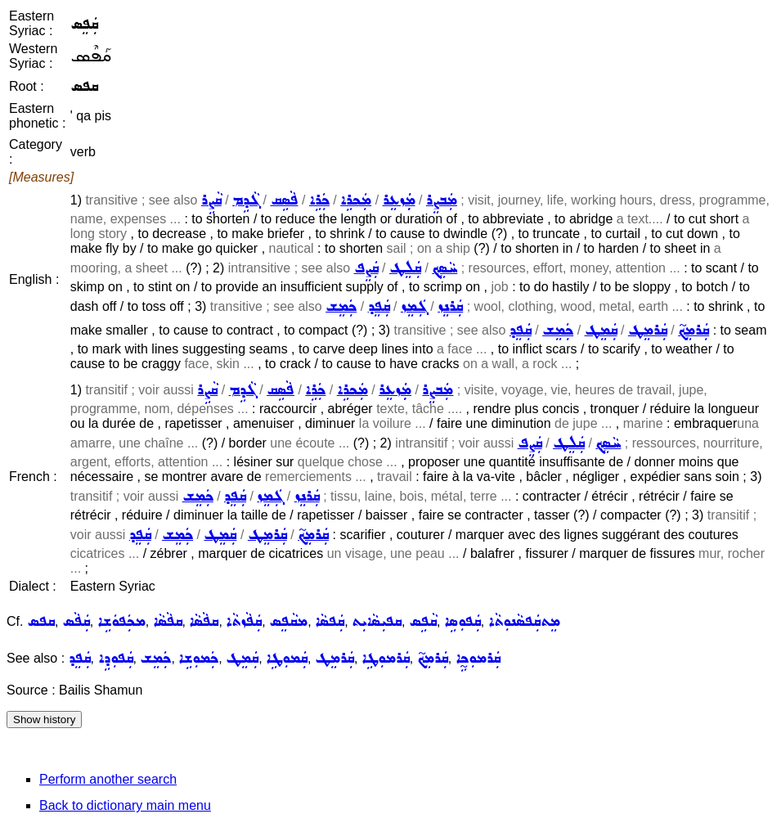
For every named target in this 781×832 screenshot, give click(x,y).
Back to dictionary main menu (125, 805)
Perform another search (108, 779)
